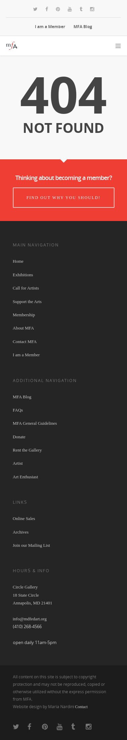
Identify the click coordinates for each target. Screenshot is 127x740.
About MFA (23, 328)
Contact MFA (25, 341)
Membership (24, 314)
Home (18, 261)
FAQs (18, 410)
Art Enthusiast (25, 476)
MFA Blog (82, 26)
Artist (18, 463)
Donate (19, 436)
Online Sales (24, 518)
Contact (81, 706)
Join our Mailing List (31, 545)
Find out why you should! (63, 197)
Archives (21, 532)
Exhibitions (23, 274)
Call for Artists (26, 288)
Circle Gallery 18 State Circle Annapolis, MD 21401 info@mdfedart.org (32, 602)
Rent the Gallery (27, 450)
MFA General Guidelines (35, 423)
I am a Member (50, 26)
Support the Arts (27, 301)
